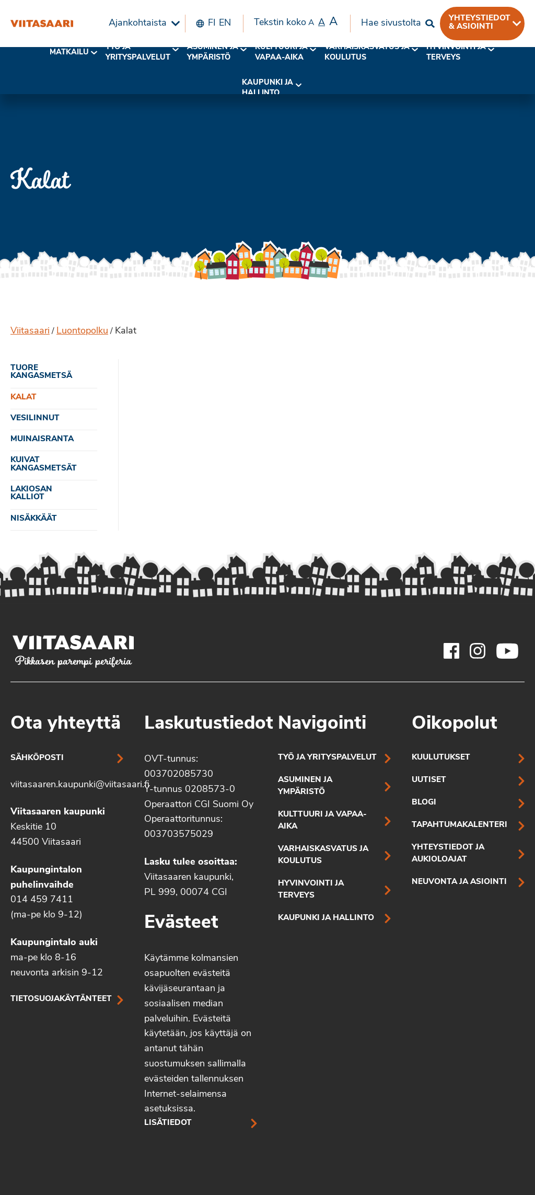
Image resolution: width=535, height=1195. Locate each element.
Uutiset (429, 780)
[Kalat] (41, 23)
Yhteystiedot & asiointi (479, 22)
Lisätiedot (168, 1123)
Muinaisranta (42, 439)
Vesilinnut (35, 418)
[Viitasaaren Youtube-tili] (507, 651)
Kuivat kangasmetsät (43, 464)
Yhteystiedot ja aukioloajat (448, 854)
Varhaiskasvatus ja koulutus (367, 52)
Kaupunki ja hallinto (267, 88)
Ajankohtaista (138, 23)
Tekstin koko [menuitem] (296, 22)
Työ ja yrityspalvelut (138, 52)
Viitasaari (30, 331)
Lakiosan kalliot (31, 493)
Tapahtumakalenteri (459, 825)
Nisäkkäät (33, 519)
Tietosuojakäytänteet (61, 999)
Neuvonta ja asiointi (459, 882)
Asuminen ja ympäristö (212, 52)
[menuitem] (141, 23)
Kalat (23, 397)
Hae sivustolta (391, 23)
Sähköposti (37, 758)
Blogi (424, 803)
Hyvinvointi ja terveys (311, 890)
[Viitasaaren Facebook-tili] (451, 651)
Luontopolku (82, 331)
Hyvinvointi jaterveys (456, 52)
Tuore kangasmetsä (41, 372)
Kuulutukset (441, 758)
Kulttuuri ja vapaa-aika (281, 52)
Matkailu (69, 52)
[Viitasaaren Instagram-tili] (477, 651)
